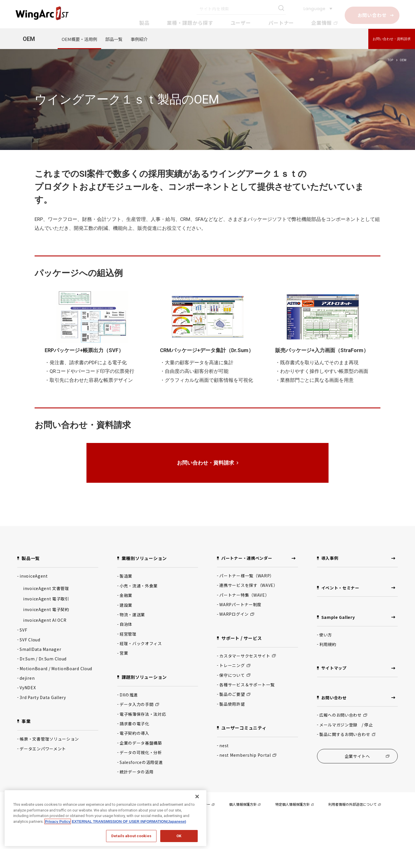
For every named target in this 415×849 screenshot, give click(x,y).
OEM (29, 38)
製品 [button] (144, 22)
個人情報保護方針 (245, 804)
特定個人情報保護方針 (294, 804)
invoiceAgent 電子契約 (46, 609)
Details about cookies (131, 836)
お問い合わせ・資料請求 (392, 39)
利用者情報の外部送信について (354, 804)
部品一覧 (113, 39)
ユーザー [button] (241, 22)
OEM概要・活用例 (79, 39)
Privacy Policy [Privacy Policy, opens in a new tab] (57, 821)
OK (178, 836)
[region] (105, 818)
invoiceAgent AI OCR (44, 620)
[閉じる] (197, 796)
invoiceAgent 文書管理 (46, 588)
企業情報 (324, 22)
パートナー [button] (281, 22)
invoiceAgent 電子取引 (46, 599)
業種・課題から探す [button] (190, 22)
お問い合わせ (372, 15)
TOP (390, 60)
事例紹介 (139, 39)
